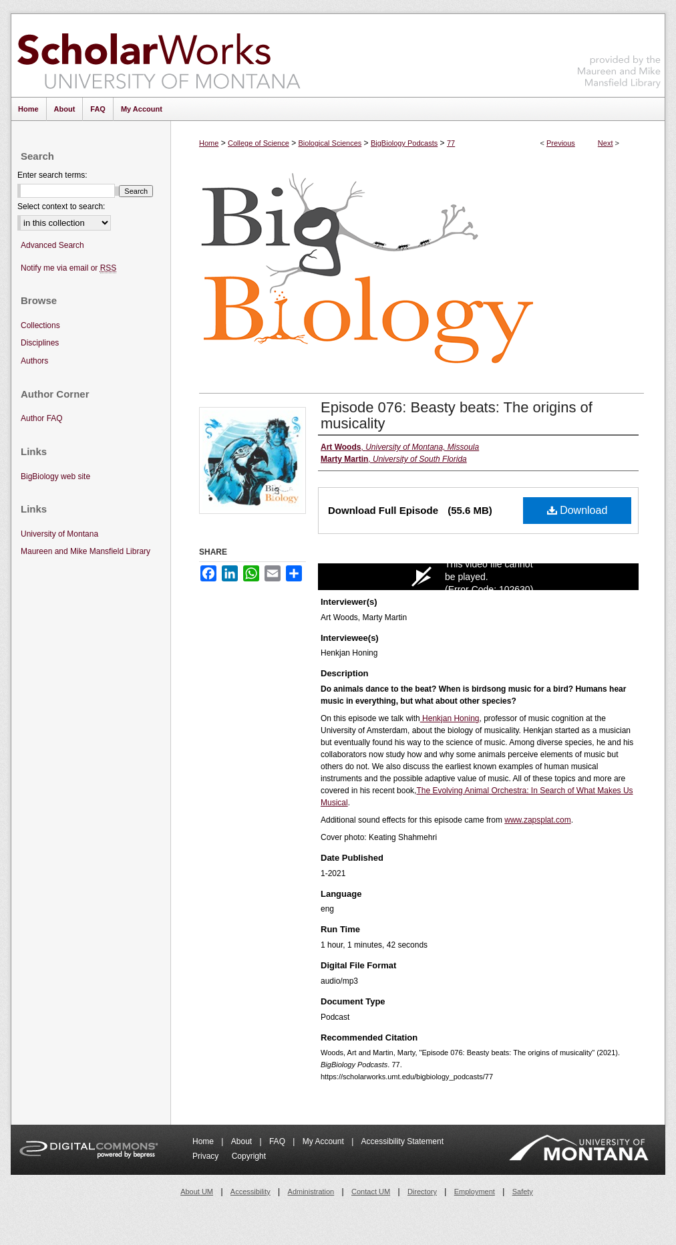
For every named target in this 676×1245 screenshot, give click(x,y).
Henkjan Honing (450, 718)
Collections (40, 325)
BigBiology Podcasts (404, 143)
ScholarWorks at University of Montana (158, 55)
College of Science (258, 143)
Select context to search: (61, 206)
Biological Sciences (329, 143)
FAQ (278, 1141)
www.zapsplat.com (537, 820)
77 (451, 143)
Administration (311, 1192)
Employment (474, 1192)
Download (577, 510)
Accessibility (250, 1192)
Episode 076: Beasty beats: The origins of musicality (457, 415)
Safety (522, 1192)
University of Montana (59, 534)
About (243, 1141)
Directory (422, 1192)
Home (208, 143)
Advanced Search (52, 245)
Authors (34, 361)
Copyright (249, 1156)
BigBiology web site (55, 476)
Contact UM (370, 1192)
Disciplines (40, 343)
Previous (560, 143)
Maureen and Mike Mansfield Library (619, 53)
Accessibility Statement (402, 1141)
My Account (324, 1141)
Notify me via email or (68, 268)
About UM (196, 1192)
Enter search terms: (52, 175)
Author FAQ (42, 418)
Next (605, 143)
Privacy (206, 1156)
